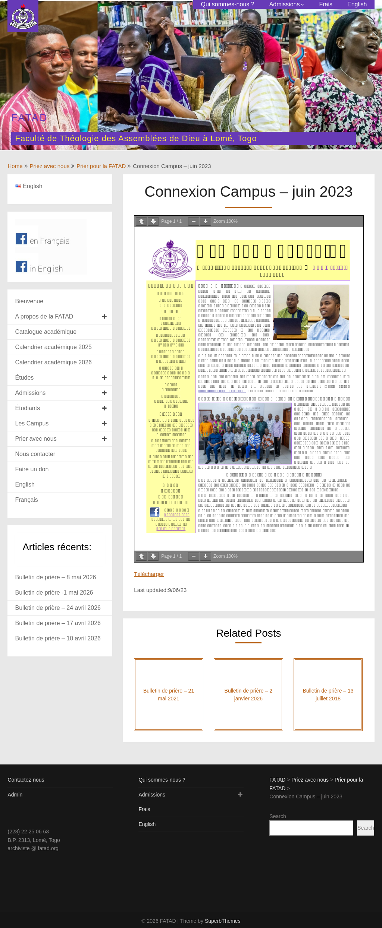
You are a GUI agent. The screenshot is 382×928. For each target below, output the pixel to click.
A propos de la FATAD (44, 316)
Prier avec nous (35, 439)
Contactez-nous (25, 780)
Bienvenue (29, 301)
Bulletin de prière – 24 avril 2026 (57, 608)
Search (277, 816)
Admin (14, 795)
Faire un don (31, 469)
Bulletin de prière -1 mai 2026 (54, 592)
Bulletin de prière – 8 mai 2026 (55, 577)
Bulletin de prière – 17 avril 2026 (57, 623)
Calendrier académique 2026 (53, 362)
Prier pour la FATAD (101, 166)
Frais (325, 4)
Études (24, 377)
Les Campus (31, 423)
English (357, 4)
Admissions (284, 4)
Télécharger (149, 574)
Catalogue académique (45, 332)
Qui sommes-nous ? (227, 4)
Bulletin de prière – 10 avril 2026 (57, 638)
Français (26, 500)
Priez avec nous (50, 166)
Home (14, 166)
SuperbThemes (223, 921)
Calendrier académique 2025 (53, 347)
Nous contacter (35, 454)
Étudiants (27, 408)
